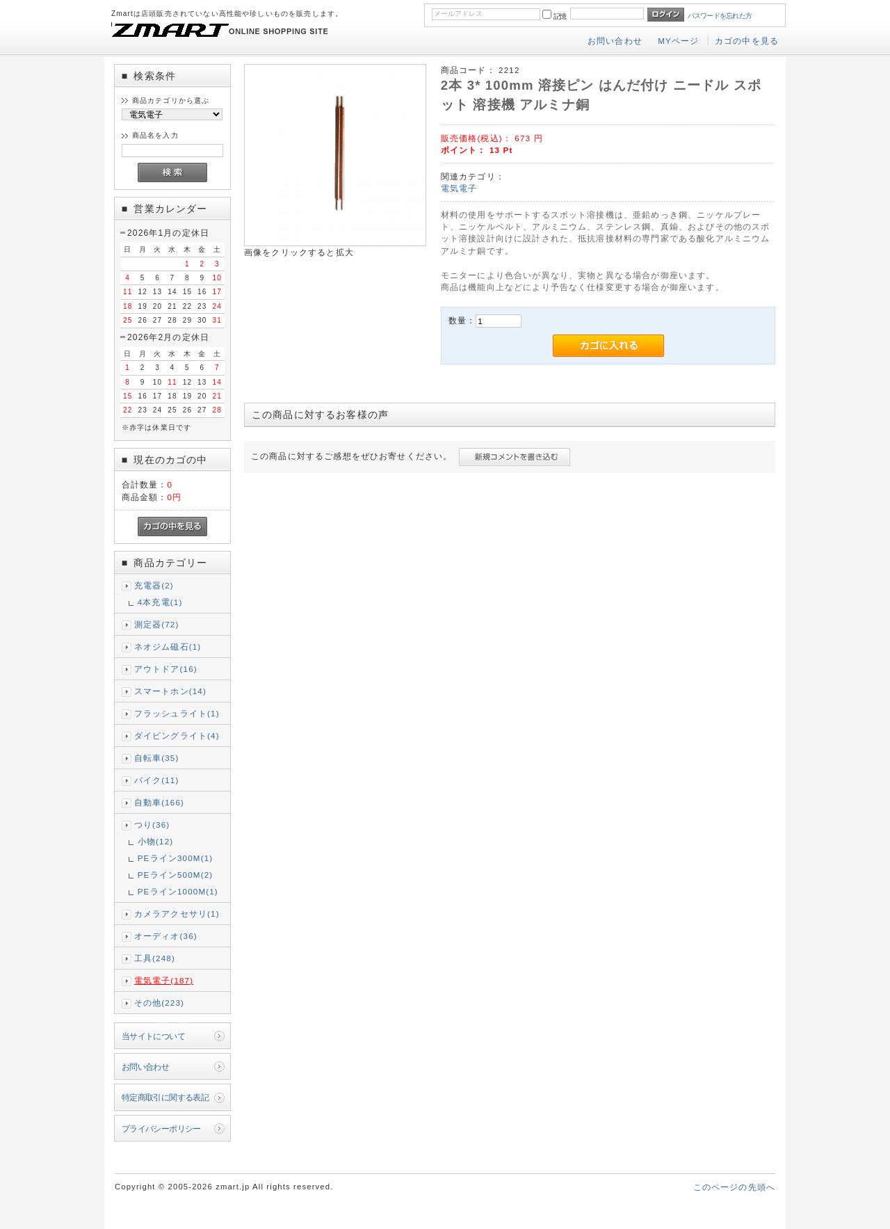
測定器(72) (156, 624)
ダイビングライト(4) (177, 735)
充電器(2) (154, 585)
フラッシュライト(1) (177, 713)
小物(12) (156, 841)
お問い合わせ (615, 40)
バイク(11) (156, 780)
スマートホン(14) (170, 691)
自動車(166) (159, 802)
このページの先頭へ (734, 1186)
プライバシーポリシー (161, 1128)
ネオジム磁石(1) (168, 646)
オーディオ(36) (165, 935)
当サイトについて (153, 1036)
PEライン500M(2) (175, 874)
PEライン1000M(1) (178, 891)
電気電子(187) (164, 980)
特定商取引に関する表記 (165, 1097)
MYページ (678, 40)
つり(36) (152, 824)
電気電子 (459, 188)
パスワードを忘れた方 (720, 15)
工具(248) (154, 958)
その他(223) (159, 1002)
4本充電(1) (160, 602)
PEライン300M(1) (175, 857)
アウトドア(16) (165, 668)
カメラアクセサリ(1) (177, 913)
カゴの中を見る (747, 40)
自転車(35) (156, 757)
